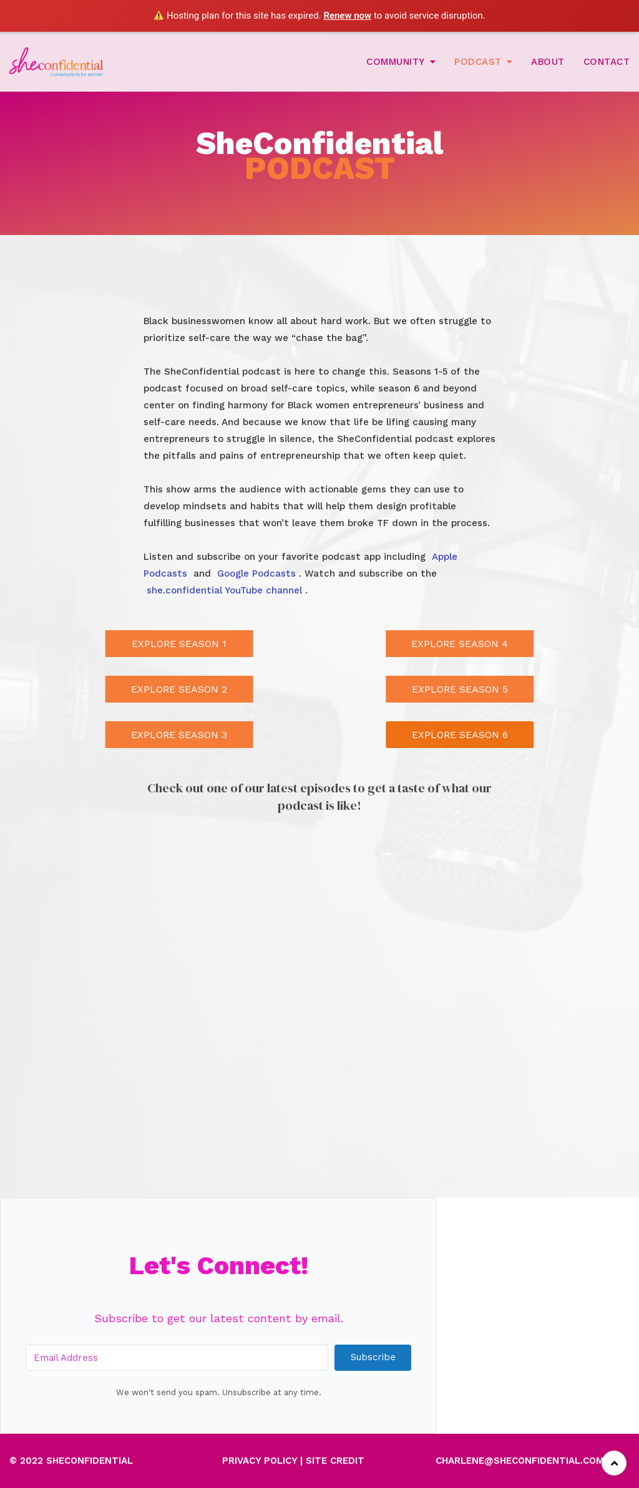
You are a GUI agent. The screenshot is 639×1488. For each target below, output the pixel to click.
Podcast (478, 61)
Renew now (347, 15)
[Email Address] (177, 1358)
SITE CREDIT (335, 1460)
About (548, 61)
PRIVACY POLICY (259, 1460)
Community (395, 61)
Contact (606, 61)
